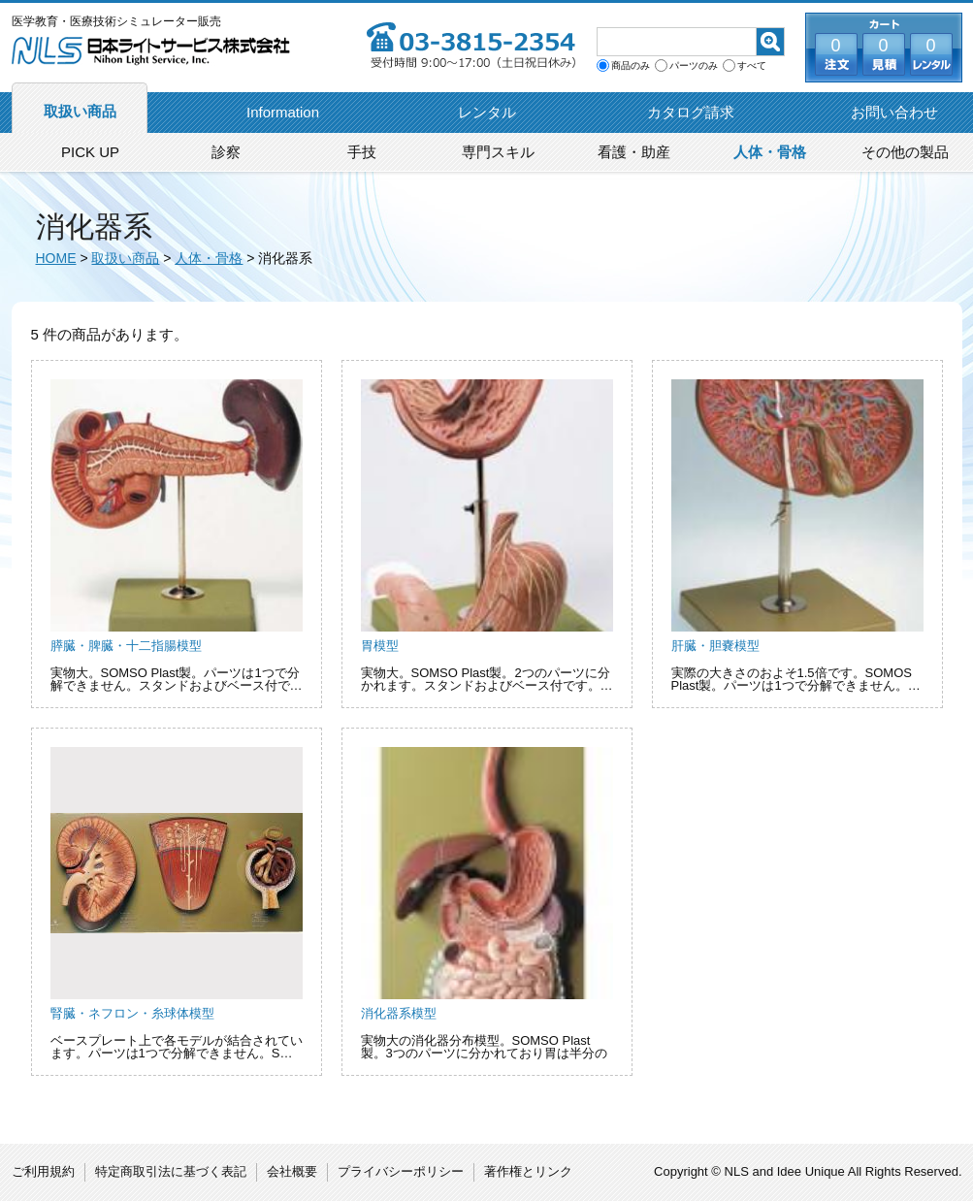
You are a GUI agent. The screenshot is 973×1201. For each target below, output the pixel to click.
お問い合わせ (894, 112)
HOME (56, 258)
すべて (751, 66)
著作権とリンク (528, 1171)
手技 (361, 152)
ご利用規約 (43, 1171)
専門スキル (498, 152)
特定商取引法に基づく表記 (170, 1171)
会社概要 (292, 1171)
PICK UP (90, 152)
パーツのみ (693, 66)
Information (282, 112)
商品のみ (630, 66)
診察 (226, 152)
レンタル (487, 112)
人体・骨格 (769, 152)
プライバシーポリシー (401, 1171)
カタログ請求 (690, 112)
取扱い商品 (80, 111)
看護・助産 (634, 152)
